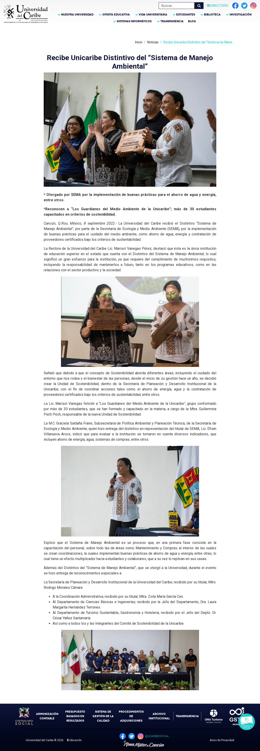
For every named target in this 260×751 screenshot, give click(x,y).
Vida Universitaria (153, 14)
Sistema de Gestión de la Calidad (103, 716)
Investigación (240, 14)
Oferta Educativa (116, 14)
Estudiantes (185, 14)
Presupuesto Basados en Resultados (75, 716)
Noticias (152, 42)
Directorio (217, 5)
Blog (192, 21)
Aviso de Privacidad (222, 740)
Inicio (138, 42)
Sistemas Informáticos (134, 21)
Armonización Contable (47, 716)
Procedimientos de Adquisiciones (131, 716)
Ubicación (74, 740)
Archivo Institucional (159, 716)
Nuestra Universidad (77, 14)
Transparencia (172, 21)
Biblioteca (212, 14)
